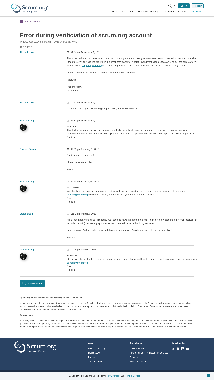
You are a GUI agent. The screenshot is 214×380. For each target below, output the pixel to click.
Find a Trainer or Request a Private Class (149, 353)
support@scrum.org (92, 65)
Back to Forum (30, 21)
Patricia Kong (27, 120)
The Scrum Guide (138, 361)
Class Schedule (137, 348)
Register (198, 6)
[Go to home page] (36, 347)
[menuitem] (171, 6)
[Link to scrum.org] (173, 348)
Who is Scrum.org (96, 348)
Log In (184, 6)
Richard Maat (27, 52)
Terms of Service (132, 376)
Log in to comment (32, 283)
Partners (92, 357)
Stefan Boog (26, 214)
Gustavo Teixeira (28, 149)
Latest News (94, 353)
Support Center (95, 361)
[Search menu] (171, 6)
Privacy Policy (113, 376)
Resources (135, 357)
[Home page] (29, 8)
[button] (114, 12)
